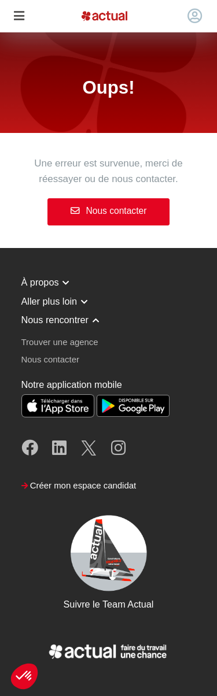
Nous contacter (109, 211)
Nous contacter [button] (50, 359)
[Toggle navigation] (19, 16)
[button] (24, 676)
